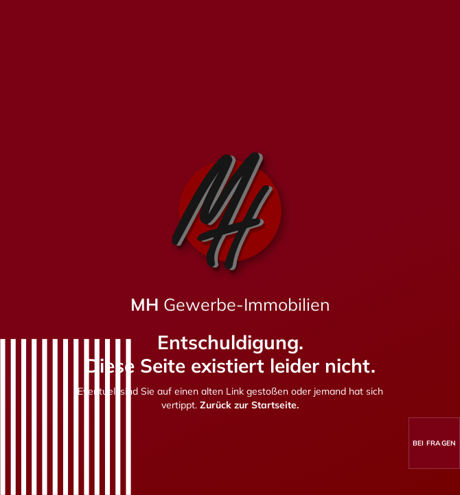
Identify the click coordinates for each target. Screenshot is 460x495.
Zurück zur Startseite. (249, 405)
